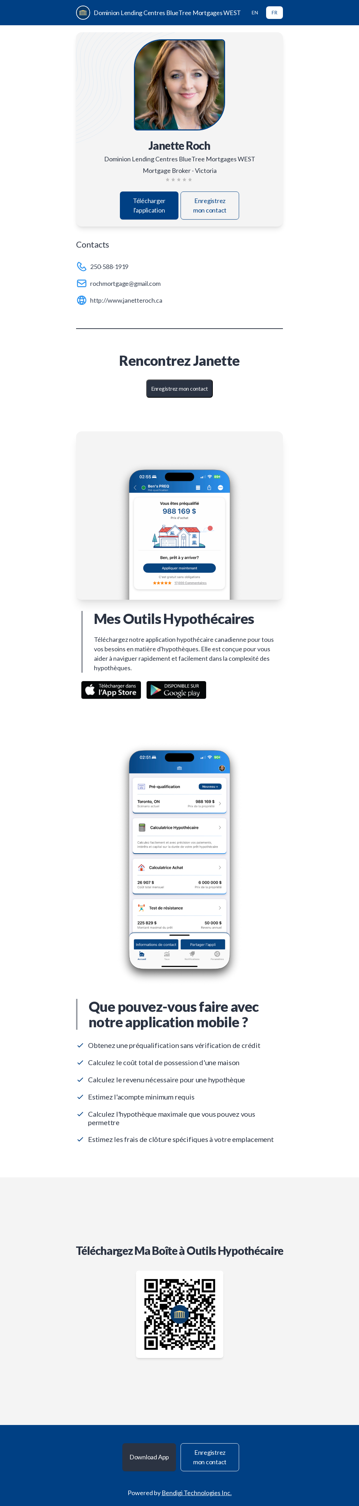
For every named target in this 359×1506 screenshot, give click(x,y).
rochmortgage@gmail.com (125, 283)
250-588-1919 (109, 266)
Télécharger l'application (149, 205)
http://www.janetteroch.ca (126, 300)
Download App (149, 1457)
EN (255, 12)
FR (274, 12)
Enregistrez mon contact (209, 205)
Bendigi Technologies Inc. (197, 1493)
